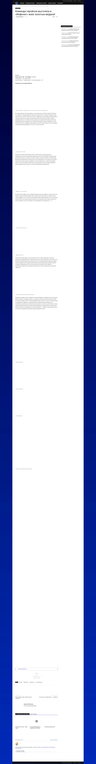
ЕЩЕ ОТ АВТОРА (33, 714)
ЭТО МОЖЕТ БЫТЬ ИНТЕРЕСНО (22, 714)
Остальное (60, 3)
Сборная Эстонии (30, 3)
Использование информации (67, 0)
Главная (22, 3)
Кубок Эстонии (52, 3)
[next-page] (18, 730)
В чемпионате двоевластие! (50, 726)
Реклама (75, 0)
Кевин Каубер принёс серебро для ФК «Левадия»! (23, 698)
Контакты (79, 0)
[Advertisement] (71, 15)
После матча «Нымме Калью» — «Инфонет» (48, 697)
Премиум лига (21, 6)
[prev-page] (16, 730)
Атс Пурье (20, 682)
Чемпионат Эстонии (41, 3)
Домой (16, 6)
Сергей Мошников (39, 682)
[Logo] (17, 3)
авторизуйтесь (54, 739)
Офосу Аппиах (26, 682)
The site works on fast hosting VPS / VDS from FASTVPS (24, 762)
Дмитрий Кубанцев (19, 16)
